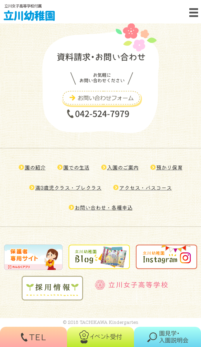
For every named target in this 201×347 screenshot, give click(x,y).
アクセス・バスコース (145, 187)
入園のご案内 (123, 167)
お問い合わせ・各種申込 (104, 207)
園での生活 (76, 167)
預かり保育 (169, 167)
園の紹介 (35, 167)
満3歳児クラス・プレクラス (68, 187)
